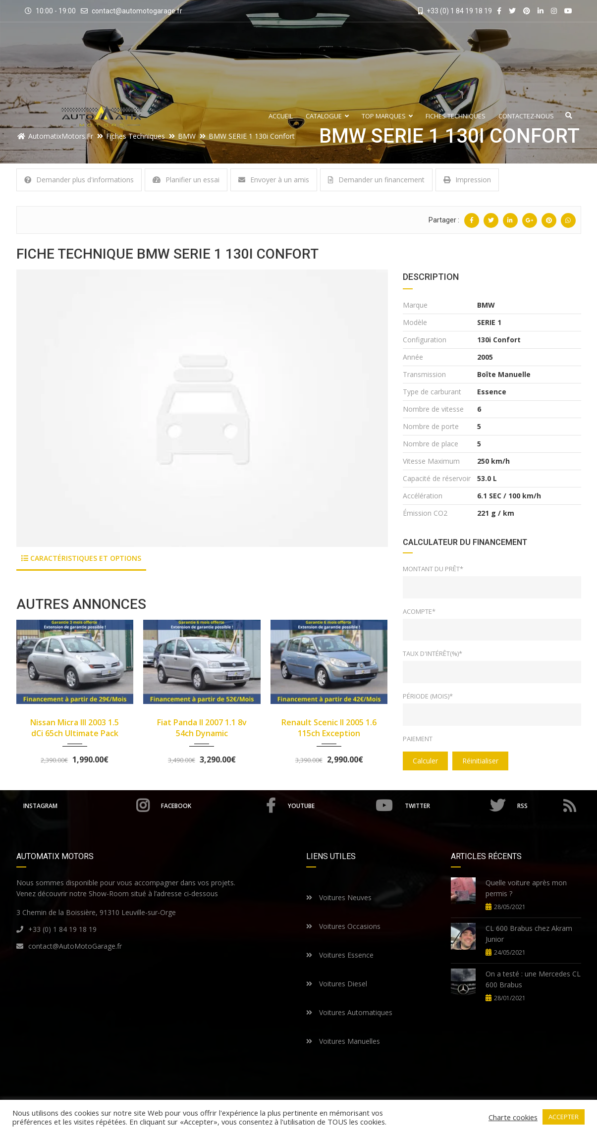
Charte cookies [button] (513, 1117)
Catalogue (327, 116)
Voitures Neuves (339, 897)
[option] (202, 408)
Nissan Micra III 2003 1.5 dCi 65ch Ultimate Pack (74, 728)
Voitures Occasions (343, 926)
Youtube (340, 805)
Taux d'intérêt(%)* (432, 653)
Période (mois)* (428, 696)
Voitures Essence (340, 955)
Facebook (218, 805)
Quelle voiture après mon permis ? (526, 888)
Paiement (418, 738)
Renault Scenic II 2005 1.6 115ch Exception (329, 728)
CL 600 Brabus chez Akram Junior (529, 933)
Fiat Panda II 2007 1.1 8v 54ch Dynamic (202, 728)
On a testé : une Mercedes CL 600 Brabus (533, 979)
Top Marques (387, 116)
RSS (546, 805)
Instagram (86, 805)
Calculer (425, 760)
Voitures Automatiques (349, 1012)
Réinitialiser (480, 760)
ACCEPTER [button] (563, 1116)
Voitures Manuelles (343, 1041)
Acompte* (419, 611)
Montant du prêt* (433, 568)
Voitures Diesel (336, 983)
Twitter (455, 805)
